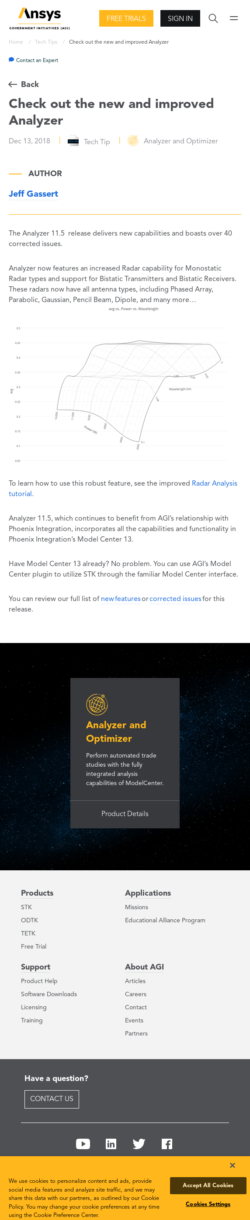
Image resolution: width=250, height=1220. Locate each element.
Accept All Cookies (208, 1186)
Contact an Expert (37, 60)
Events (134, 1021)
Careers (135, 994)
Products (37, 893)
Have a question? (56, 1079)
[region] (125, 1188)
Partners (136, 1034)
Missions (136, 907)
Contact (136, 1008)
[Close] (232, 1165)
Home (16, 42)
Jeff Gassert (33, 194)
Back (30, 85)
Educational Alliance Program (165, 921)
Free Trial (33, 947)
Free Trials (126, 19)
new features (121, 599)
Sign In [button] (180, 19)
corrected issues (175, 599)
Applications (148, 893)
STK (26, 907)
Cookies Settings (208, 1204)
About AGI (144, 967)
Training (32, 1021)
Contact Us (51, 1099)
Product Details (125, 814)
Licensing (34, 1008)
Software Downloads (49, 994)
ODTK (29, 921)
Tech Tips (47, 42)
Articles (135, 981)
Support (35, 967)
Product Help (39, 981)
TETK (28, 934)
